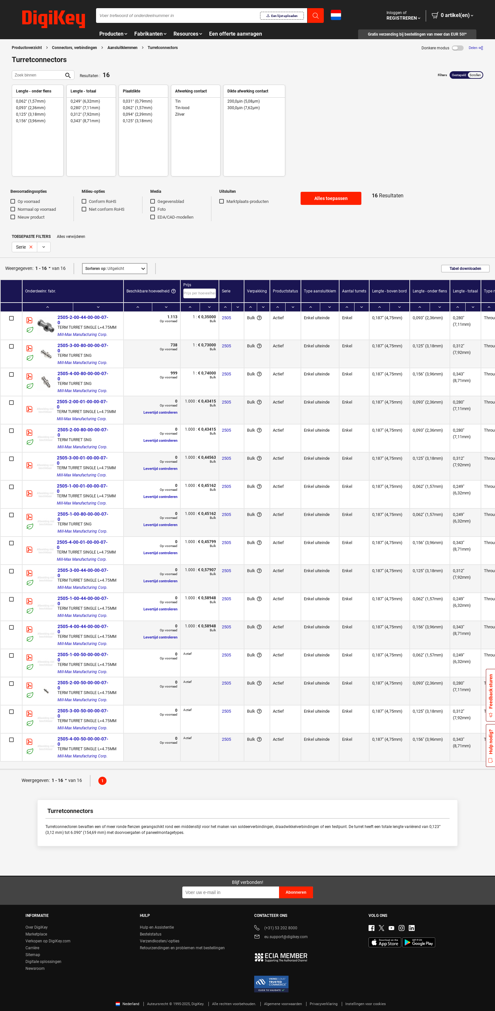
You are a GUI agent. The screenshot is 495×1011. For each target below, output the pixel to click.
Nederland (127, 1004)
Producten (111, 34)
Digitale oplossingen (43, 961)
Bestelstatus (150, 934)
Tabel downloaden (465, 268)
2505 (226, 317)
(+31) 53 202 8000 (275, 928)
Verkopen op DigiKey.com (48, 941)
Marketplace (36, 934)
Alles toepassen (331, 198)
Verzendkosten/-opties (159, 941)
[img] (53, 19)
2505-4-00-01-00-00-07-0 (82, 544)
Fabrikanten (148, 34)
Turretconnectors (163, 47)
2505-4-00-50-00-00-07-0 (83, 741)
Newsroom (35, 968)
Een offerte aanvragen (235, 34)
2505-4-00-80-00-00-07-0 (83, 376)
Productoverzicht (27, 47)
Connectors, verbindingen (74, 47)
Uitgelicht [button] (104, 268)
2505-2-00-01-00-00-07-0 (82, 404)
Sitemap (32, 955)
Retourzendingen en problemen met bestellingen (182, 948)
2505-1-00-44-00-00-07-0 (83, 601)
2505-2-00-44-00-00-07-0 (83, 320)
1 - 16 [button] (41, 268)
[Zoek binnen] (38, 75)
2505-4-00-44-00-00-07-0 (83, 629)
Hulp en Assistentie (157, 927)
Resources (185, 34)
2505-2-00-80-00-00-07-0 (83, 432)
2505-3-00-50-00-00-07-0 (83, 713)
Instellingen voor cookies (365, 1004)
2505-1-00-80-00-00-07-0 (83, 516)
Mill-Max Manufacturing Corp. (82, 334)
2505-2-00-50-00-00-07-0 (83, 685)
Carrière (32, 948)
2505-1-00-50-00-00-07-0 (83, 657)
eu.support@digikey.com (281, 937)
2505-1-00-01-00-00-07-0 (82, 488)
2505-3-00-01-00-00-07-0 (82, 460)
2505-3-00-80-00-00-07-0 (83, 348)
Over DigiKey (36, 927)
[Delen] (476, 47)
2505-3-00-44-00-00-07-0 (83, 573)
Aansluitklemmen (122, 47)
